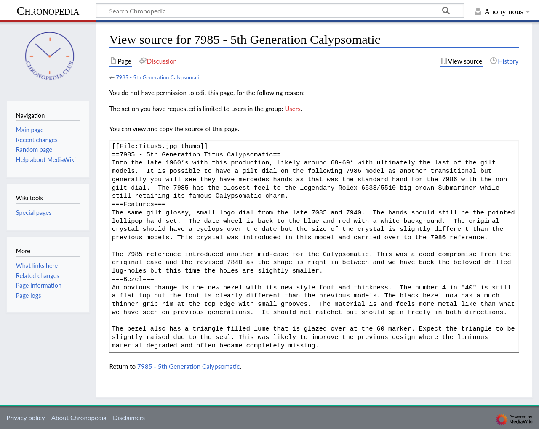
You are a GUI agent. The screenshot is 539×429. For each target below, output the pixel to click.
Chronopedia (48, 10)
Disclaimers (129, 417)
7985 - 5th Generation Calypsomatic (159, 77)
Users (292, 108)
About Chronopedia (79, 417)
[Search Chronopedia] (280, 10)
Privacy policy (25, 417)
